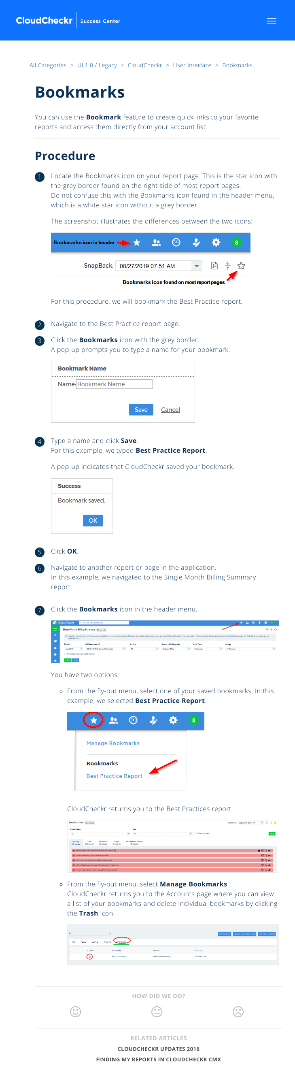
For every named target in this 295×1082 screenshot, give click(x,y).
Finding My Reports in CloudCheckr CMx (158, 1059)
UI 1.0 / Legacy (98, 65)
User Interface (193, 65)
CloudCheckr (146, 65)
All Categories (49, 65)
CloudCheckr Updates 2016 (159, 1048)
